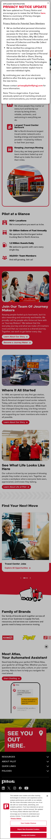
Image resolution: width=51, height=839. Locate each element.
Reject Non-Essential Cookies (28, 829)
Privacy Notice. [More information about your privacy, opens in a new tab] (16, 818)
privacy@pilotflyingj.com (30, 85)
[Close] (47, 795)
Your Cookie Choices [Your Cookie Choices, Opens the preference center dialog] (28, 823)
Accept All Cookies (28, 835)
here (43, 13)
